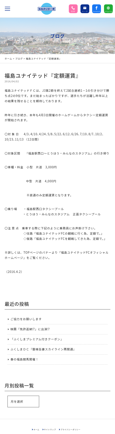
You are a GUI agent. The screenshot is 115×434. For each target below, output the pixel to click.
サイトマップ (50, 429)
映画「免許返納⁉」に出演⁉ (30, 329)
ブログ (19, 58)
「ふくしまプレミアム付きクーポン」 (36, 339)
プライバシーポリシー (71, 429)
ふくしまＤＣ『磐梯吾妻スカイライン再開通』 (43, 349)
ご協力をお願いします (26, 319)
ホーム (8, 58)
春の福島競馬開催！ (24, 359)
